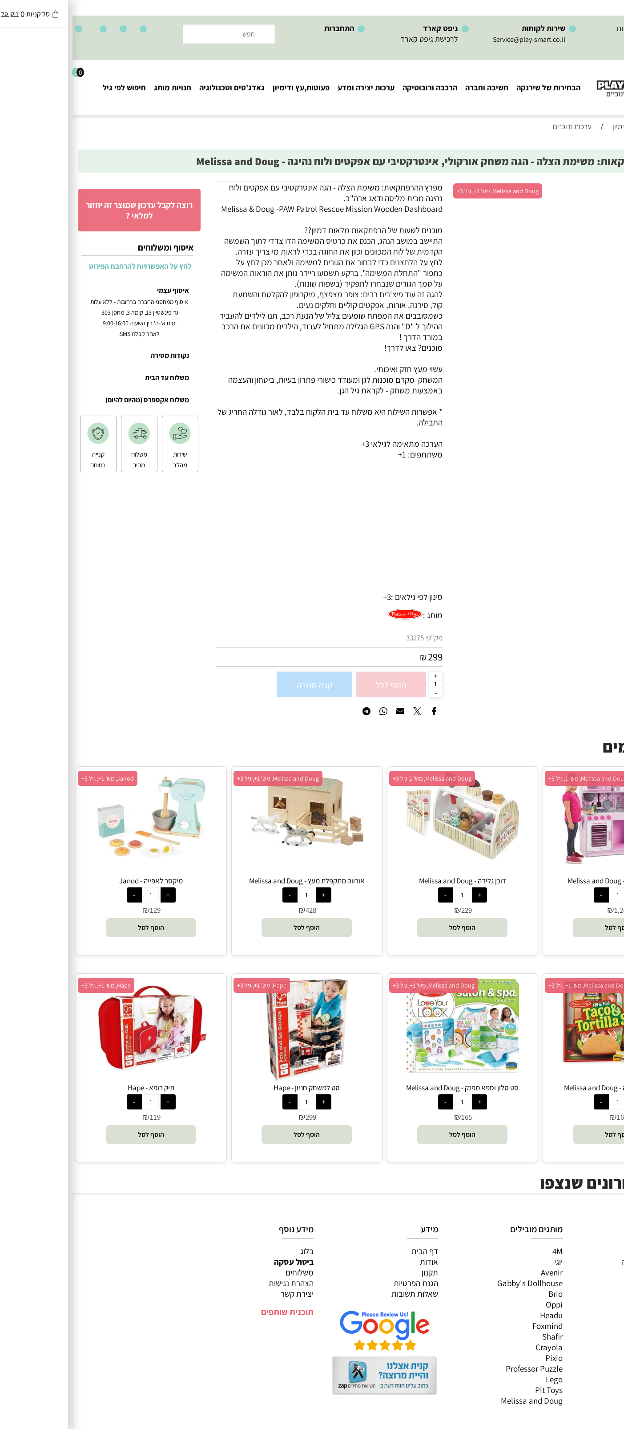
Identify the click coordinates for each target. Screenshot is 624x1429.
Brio (483, 1293)
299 (362, 657)
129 (82, 910)
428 (238, 910)
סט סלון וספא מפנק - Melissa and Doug (390, 1088)
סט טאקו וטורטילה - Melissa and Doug (545, 1088)
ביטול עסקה (221, 1261)
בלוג (234, 1251)
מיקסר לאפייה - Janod (78, 881)
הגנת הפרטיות (343, 1283)
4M (485, 1251)
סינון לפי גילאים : (344, 596)
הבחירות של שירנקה (476, 87)
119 (82, 1117)
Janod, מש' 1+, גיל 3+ (35, 778)
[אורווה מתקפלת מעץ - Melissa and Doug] (234, 844)
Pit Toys (476, 1389)
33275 (342, 638)
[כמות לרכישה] (363, 684)
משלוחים (227, 1272)
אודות (356, 1261)
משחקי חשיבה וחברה (582, 1261)
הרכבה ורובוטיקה (357, 87)
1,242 (550, 910)
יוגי (486, 1261)
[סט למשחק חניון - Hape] (234, 1077)
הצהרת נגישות (218, 1283)
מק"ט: (361, 638)
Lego (481, 1379)
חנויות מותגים (593, 1315)
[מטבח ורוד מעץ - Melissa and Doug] (545, 861)
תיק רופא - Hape (78, 1088)
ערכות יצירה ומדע (293, 87)
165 (549, 1117)
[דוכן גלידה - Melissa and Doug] (390, 856)
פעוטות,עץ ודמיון (589, 1293)
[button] (545, 927)
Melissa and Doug (459, 1400)
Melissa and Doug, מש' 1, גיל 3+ (515, 778)
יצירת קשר (224, 1293)
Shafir (480, 1336)
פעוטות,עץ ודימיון (228, 87)
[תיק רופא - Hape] (78, 1069)
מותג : (360, 615)
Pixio (481, 1357)
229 (394, 910)
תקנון (357, 1272)
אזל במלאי (599, 186)
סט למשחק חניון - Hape (234, 1088)
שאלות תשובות (342, 1293)
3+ (314, 596)
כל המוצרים (596, 1251)
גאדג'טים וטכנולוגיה (159, 87)
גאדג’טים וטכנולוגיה (584, 1304)
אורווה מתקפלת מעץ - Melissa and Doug (234, 881)
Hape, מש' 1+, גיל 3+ (189, 985)
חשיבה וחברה (414, 87)
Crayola (476, 1347)
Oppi (481, 1304)
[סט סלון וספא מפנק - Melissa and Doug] (390, 1070)
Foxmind (475, 1325)
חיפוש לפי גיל (51, 87)
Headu (478, 1315)
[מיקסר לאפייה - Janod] (78, 859)
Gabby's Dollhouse (457, 1283)
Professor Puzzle (461, 1368)
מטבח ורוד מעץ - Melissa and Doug (545, 881)
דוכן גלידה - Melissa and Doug (390, 881)
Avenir (479, 1272)
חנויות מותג (100, 87)
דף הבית (352, 1251)
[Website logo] (570, 80)
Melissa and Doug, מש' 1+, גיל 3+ (425, 191)
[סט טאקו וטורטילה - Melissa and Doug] (545, 1061)
